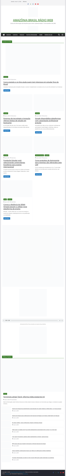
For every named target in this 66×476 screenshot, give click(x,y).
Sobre (40, 34)
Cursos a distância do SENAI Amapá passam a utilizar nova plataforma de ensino (15, 206)
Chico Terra (14, 79)
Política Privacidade (31, 34)
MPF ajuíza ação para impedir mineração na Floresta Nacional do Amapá (29, 443)
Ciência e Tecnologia (39, 155)
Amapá (5, 199)
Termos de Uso (48, 34)
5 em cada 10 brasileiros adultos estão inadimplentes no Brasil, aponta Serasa (30, 436)
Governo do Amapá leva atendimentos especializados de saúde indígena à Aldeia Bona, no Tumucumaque (36, 408)
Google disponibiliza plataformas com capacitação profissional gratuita (48, 120)
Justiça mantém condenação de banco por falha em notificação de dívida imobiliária (31, 450)
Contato (15, 34)
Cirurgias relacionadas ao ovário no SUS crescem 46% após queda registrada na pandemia (33, 457)
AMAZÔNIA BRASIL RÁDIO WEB (33, 20)
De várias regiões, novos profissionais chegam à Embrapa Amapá (27, 422)
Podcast (22, 34)
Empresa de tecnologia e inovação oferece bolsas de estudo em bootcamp (16, 120)
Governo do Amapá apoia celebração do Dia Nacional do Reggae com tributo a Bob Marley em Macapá (35, 415)
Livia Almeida (14, 399)
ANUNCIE (8, 34)
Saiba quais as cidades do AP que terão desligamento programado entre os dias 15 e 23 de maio (34, 429)
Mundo (5, 393)
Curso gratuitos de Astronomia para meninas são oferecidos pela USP (48, 162)
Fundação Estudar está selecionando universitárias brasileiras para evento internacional (14, 163)
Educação (6, 76)
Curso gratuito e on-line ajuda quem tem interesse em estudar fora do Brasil (31, 83)
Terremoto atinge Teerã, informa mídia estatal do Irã (24, 397)
